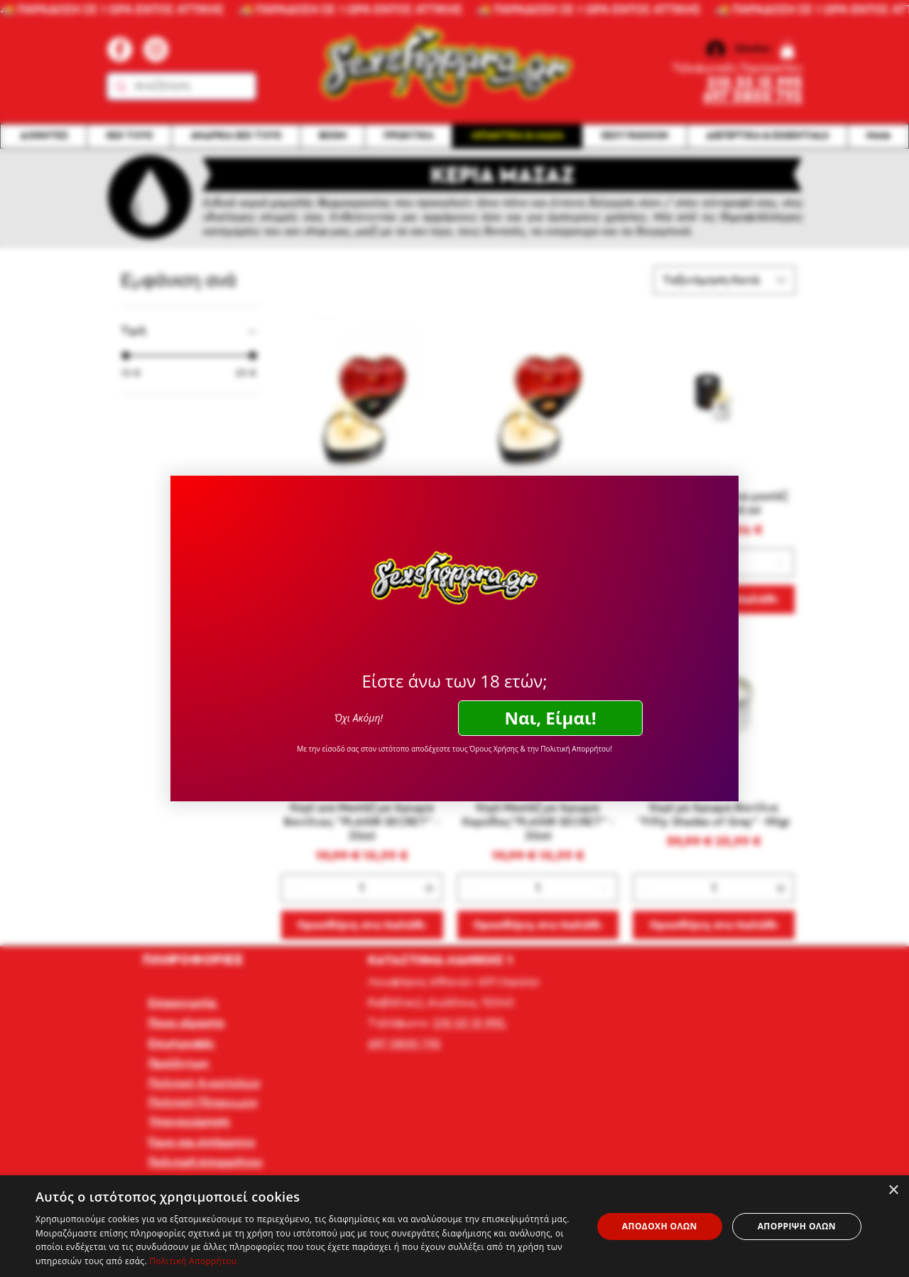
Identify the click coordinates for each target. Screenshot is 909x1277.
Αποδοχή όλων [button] (659, 1226)
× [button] (893, 1190)
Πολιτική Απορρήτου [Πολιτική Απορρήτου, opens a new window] (192, 1261)
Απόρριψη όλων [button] (797, 1226)
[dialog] (454, 1226)
